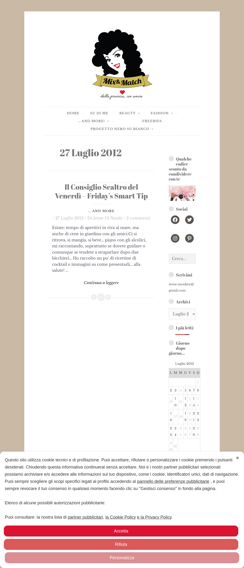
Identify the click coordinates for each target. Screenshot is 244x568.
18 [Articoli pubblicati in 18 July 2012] (180, 417)
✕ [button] (237, 458)
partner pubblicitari (85, 517)
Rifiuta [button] (121, 544)
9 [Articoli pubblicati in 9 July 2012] (171, 402)
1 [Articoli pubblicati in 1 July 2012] (198, 382)
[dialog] (122, 510)
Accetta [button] (121, 531)
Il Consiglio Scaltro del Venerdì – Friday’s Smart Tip (101, 191)
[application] (138, 113)
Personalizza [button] (122, 557)
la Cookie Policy (120, 517)
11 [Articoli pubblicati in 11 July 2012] (180, 402)
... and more (101, 211)
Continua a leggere (101, 283)
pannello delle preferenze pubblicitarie (173, 481)
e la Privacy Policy (154, 517)
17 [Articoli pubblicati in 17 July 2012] (175, 417)
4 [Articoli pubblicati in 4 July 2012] (181, 390)
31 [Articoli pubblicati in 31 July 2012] (175, 446)
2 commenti (138, 218)
